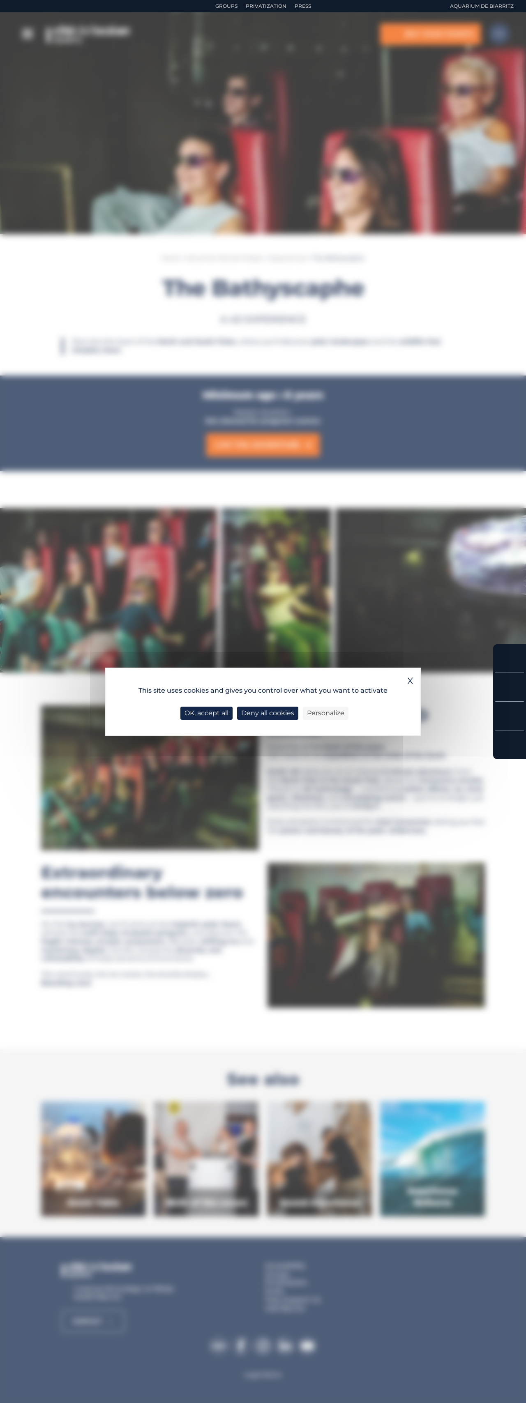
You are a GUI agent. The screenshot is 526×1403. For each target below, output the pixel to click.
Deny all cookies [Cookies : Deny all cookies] (267, 713)
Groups (226, 6)
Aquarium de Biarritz (482, 6)
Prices (509, 687)
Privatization (266, 6)
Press (303, 6)
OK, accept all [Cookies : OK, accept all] (206, 713)
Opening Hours (509, 716)
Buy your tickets (509, 658)
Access (509, 744)
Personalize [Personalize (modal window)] (325, 713)
